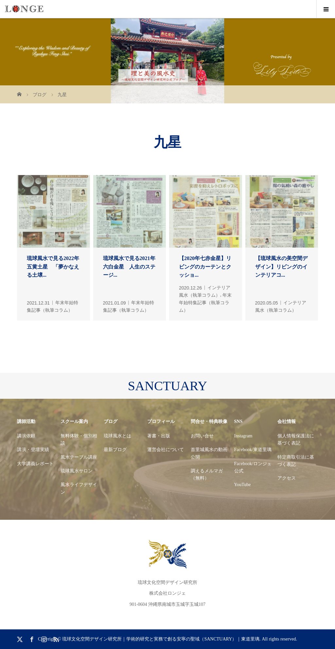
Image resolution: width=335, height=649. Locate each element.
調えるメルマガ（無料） (207, 474)
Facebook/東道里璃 (253, 449)
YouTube (242, 484)
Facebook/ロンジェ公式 (253, 467)
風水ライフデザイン (79, 488)
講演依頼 (26, 435)
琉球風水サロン (77, 470)
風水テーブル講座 (79, 457)
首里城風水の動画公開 (209, 453)
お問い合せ (202, 435)
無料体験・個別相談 (79, 439)
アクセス (286, 478)
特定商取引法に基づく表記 (295, 461)
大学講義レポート (35, 463)
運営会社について (165, 449)
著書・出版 (158, 435)
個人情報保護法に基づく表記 (295, 439)
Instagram (243, 435)
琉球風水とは (117, 435)
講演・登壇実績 (33, 449)
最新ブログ (115, 449)
